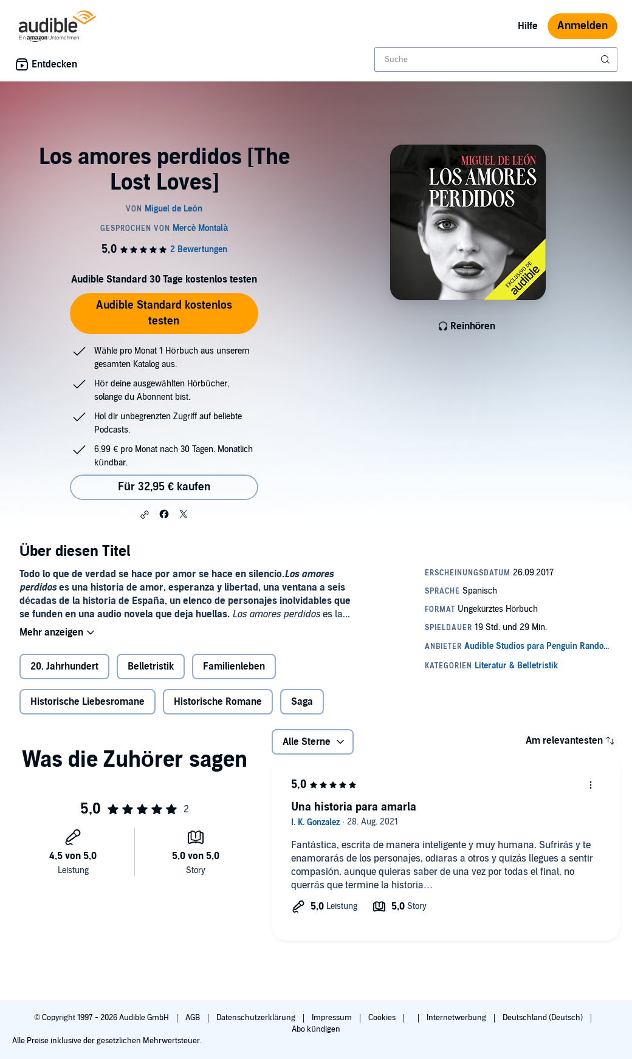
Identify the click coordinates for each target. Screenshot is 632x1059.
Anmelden (582, 25)
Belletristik (151, 666)
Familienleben (234, 666)
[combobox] (495, 59)
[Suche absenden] (606, 59)
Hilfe (528, 26)
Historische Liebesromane (87, 702)
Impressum (333, 1018)
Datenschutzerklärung (256, 1018)
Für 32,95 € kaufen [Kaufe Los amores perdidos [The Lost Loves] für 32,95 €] (164, 487)
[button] (144, 514)
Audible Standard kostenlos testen (164, 313)
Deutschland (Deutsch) (544, 1018)
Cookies (382, 1018)
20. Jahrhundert (64, 666)
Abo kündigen (316, 1029)
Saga (302, 702)
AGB (193, 1018)
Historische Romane (218, 702)
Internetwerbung (457, 1018)
